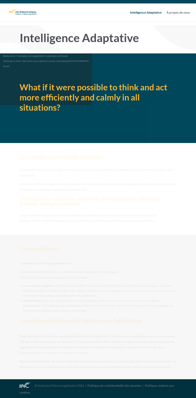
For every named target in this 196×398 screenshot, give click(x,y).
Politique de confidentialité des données (114, 385)
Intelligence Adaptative (146, 12)
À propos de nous (178, 12)
